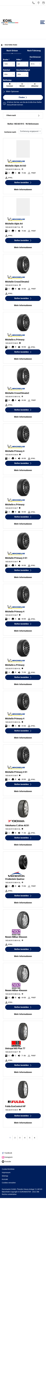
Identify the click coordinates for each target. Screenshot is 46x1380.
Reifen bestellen (23, 182)
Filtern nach (23, 115)
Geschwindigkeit (23, 70)
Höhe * (19, 60)
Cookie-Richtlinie (8, 1169)
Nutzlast (6, 70)
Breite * (6, 60)
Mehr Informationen (23, 189)
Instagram (7, 1157)
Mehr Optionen (11, 91)
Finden (23, 97)
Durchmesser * (35, 58)
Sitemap (5, 1176)
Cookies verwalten (9, 1183)
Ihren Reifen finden (10, 45)
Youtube (6, 1161)
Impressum (6, 1172)
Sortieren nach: (10, 132)
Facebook (7, 1153)
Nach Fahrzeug (34, 50)
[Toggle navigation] (42, 22)
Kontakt (5, 1179)
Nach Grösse (12, 50)
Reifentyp (7, 80)
